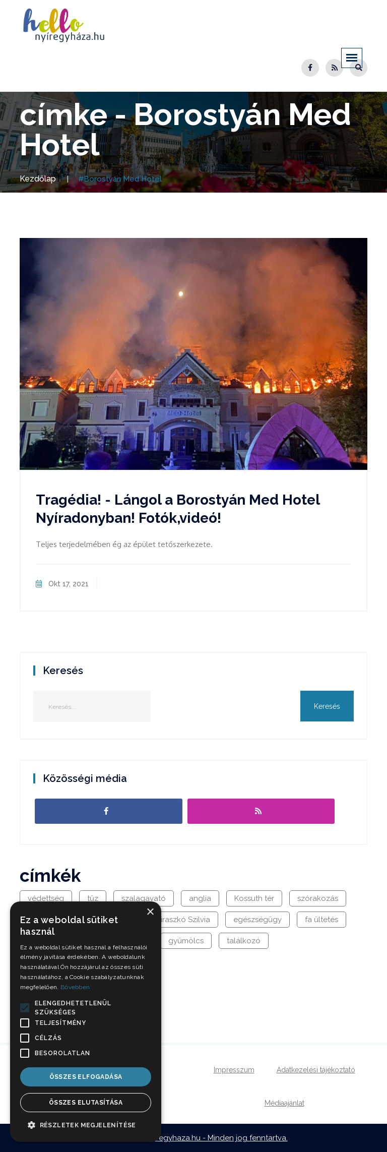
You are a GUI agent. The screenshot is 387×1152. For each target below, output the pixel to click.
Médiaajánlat (284, 1103)
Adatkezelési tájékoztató (316, 1070)
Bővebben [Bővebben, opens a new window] (75, 987)
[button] (25, 1008)
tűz (92, 898)
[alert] (85, 1021)
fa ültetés (321, 919)
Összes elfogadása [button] (85, 1076)
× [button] (150, 912)
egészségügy (257, 919)
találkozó (244, 940)
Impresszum (234, 1070)
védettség (46, 898)
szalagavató (143, 898)
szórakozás (317, 898)
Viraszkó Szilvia (183, 919)
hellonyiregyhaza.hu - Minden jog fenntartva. (208, 1137)
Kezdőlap (38, 179)
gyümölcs (186, 940)
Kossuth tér (254, 898)
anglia (200, 898)
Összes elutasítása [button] (85, 1102)
